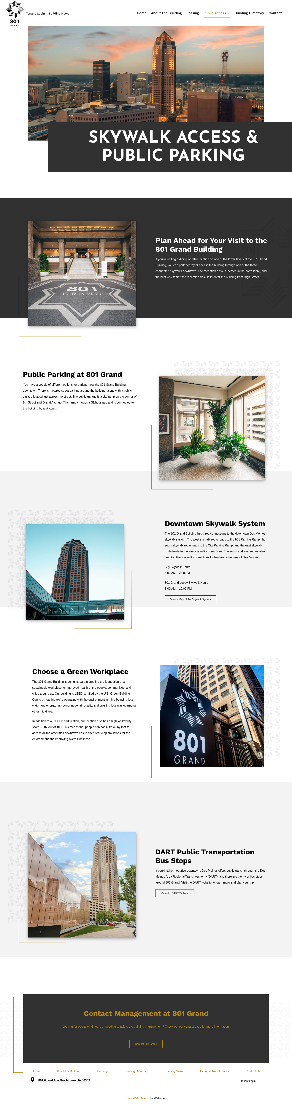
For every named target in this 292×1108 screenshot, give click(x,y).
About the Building (68, 1071)
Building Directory (136, 1071)
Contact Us (253, 1071)
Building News (59, 13)
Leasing (102, 1071)
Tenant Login (35, 13)
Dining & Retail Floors (214, 1071)
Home (36, 1071)
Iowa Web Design (137, 1098)
